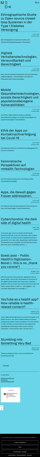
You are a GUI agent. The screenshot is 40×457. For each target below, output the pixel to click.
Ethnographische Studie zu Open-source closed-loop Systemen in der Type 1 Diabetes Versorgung (18, 22)
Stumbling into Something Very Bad (16, 341)
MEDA (7, 375)
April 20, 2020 (35, 348)
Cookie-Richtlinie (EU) (7, 381)
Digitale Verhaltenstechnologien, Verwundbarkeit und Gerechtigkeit (19, 58)
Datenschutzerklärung (21, 455)
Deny (20, 447)
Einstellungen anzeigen (20, 451)
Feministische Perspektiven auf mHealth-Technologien (17, 165)
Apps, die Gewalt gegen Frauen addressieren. (18, 194)
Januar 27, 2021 (35, 311)
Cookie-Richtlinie (12, 455)
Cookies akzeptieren (20, 442)
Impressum (29, 455)
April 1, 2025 (36, 227)
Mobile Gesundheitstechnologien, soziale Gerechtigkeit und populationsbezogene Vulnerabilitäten (20, 97)
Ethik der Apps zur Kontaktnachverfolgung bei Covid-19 (18, 134)
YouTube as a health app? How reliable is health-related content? (20, 303)
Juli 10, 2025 (36, 34)
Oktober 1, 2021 (35, 271)
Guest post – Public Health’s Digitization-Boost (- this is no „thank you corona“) (19, 261)
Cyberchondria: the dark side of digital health (19, 221)
